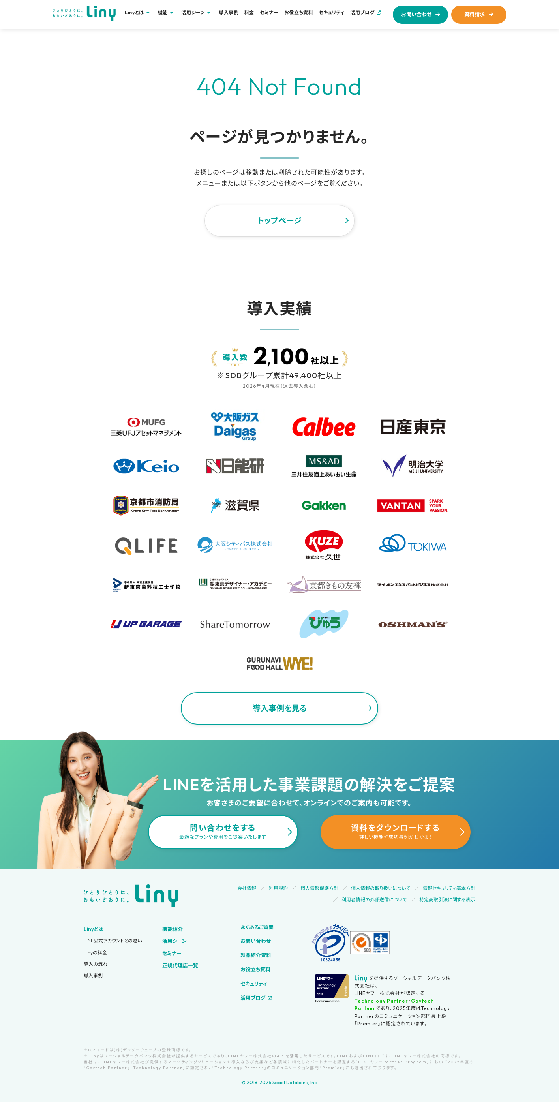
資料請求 (474, 14)
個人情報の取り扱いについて (380, 888)
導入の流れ (95, 964)
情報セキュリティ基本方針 (449, 888)
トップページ (279, 220)
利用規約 (278, 888)
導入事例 (228, 12)
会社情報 (246, 888)
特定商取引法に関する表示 (447, 900)
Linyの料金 (95, 953)
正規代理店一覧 (180, 965)
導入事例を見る (280, 708)
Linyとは (93, 929)
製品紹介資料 (255, 955)
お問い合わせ (416, 14)
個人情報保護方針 (319, 888)
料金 (249, 12)
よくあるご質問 (257, 927)
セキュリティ (332, 12)
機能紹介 (172, 929)
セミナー (269, 12)
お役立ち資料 (298, 12)
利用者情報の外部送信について (374, 900)
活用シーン (174, 941)
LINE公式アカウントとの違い (113, 941)
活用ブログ (362, 12)
